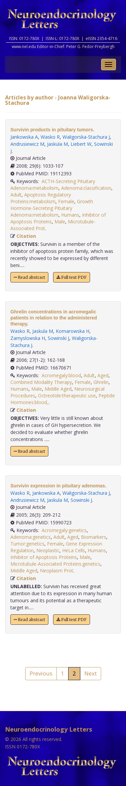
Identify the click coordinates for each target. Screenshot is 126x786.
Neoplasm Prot (56, 570)
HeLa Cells (73, 550)
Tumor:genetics (27, 543)
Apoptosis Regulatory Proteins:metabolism (40, 198)
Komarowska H (72, 331)
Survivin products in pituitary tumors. (52, 129)
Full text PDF (71, 277)
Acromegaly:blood (61, 375)
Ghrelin (101, 382)
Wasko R (50, 137)
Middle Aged (58, 389)
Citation (26, 236)
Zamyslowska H (27, 338)
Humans (70, 215)
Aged (103, 375)
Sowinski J (58, 338)
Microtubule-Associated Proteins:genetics (55, 564)
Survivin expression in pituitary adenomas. (58, 485)
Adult (16, 194)
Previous (41, 673)
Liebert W (81, 144)
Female (66, 201)
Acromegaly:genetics (64, 530)
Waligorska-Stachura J (86, 137)
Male (59, 221)
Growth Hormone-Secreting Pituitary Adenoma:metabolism (51, 208)
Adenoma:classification (86, 188)
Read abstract (29, 277)
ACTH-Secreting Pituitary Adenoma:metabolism (52, 184)
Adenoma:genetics (30, 537)
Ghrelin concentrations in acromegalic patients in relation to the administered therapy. (53, 317)
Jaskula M (57, 144)
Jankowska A (24, 137)
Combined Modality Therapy (41, 382)
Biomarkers (93, 537)
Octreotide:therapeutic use (67, 395)
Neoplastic (47, 550)
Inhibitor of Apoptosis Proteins (43, 557)
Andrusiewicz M (27, 144)
